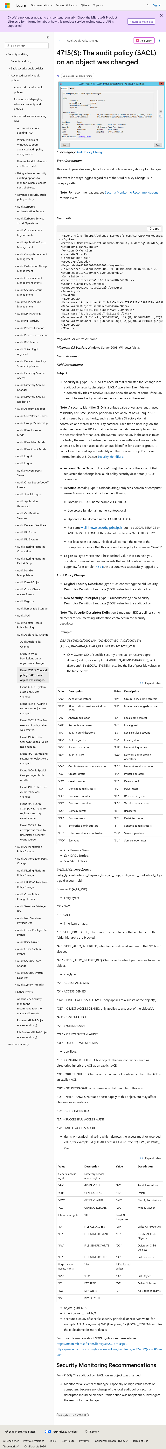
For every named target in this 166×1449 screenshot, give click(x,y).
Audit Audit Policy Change (82, 40)
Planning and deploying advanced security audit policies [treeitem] (28, 104)
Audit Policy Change (89, 152)
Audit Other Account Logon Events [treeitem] (29, 232)
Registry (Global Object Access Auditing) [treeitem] (31, 1022)
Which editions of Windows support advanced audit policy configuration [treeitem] (30, 147)
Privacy (83, 1441)
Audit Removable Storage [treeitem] (32, 608)
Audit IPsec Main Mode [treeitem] (31, 442)
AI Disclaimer (11, 1441)
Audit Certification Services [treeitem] (28, 515)
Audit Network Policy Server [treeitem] (29, 473)
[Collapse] (48, 37)
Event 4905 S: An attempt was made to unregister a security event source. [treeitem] (33, 832)
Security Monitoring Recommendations (131, 192)
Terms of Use (140, 1441)
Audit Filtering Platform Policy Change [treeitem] (31, 873)
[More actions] (159, 40)
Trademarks (10, 1446)
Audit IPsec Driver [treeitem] (27, 942)
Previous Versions (33, 1441)
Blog (51, 1441)
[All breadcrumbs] (60, 40)
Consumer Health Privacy (110, 1441)
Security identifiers (110, 456)
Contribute (68, 1441)
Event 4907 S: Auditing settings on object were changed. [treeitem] (34, 758)
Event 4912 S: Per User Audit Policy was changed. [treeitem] (33, 791)
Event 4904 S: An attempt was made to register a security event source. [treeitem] (33, 811)
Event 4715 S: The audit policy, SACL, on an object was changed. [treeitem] (34, 675)
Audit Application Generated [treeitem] (27, 503)
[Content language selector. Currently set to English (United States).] (21, 1432)
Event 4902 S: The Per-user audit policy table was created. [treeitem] (33, 725)
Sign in (157, 5)
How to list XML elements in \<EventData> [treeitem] (32, 163)
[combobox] (27, 46)
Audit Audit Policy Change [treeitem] (30, 644)
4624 (99, 566)
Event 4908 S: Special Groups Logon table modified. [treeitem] (33, 775)
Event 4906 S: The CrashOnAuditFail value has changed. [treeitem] (34, 741)
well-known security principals (101, 527)
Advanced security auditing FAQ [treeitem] (28, 130)
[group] (110, 282)
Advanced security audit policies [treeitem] (28, 89)
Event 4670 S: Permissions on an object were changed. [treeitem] (33, 658)
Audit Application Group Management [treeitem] (31, 244)
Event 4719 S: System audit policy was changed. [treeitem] (33, 691)
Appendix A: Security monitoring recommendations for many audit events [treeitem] (30, 1006)
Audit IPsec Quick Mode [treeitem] (31, 449)
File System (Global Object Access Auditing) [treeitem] (32, 1034)
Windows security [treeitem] (18, 1044)
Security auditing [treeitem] (21, 61)
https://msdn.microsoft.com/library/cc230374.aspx (91, 1344)
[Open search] (148, 5)
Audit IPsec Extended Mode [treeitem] (29, 432)
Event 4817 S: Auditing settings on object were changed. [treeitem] (34, 708)
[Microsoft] (7, 5)
